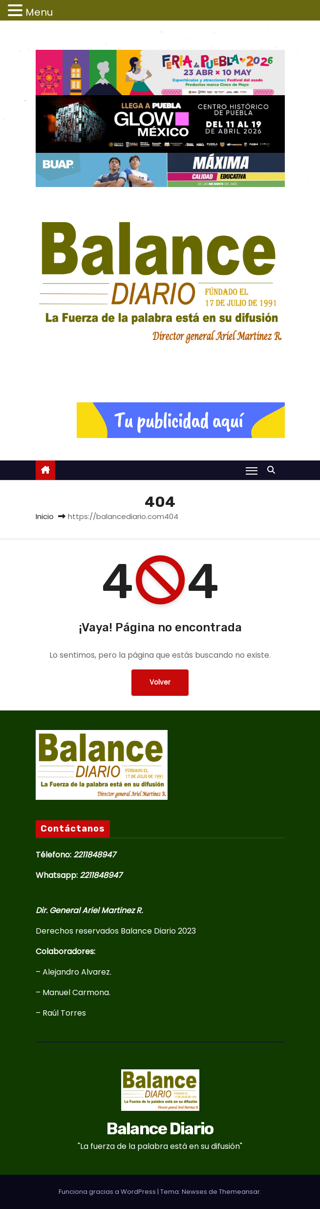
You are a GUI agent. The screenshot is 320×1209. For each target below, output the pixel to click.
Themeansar (239, 1191)
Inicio (45, 516)
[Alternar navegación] (251, 470)
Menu (39, 12)
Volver (160, 682)
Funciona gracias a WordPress (108, 1191)
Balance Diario (160, 362)
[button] (273, 469)
